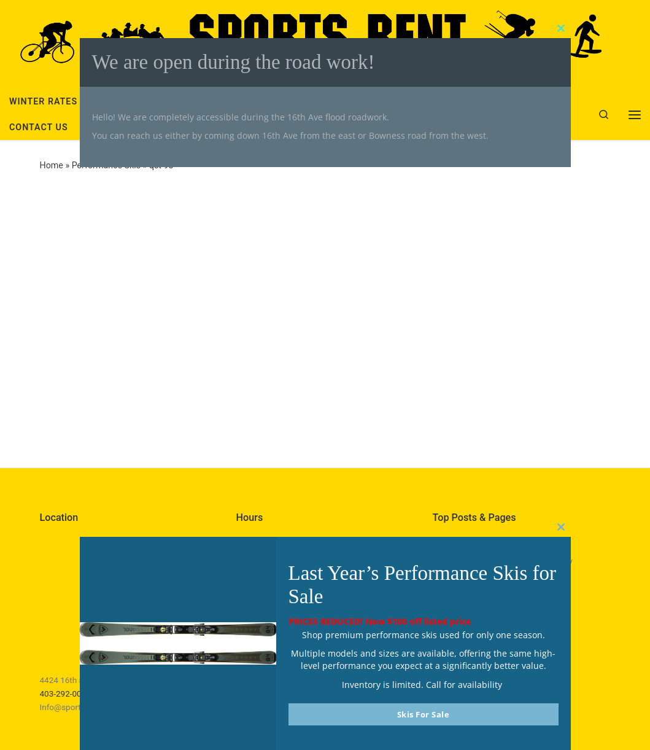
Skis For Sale (423, 714)
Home (51, 165)
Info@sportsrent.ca (75, 707)
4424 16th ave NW (73, 680)
